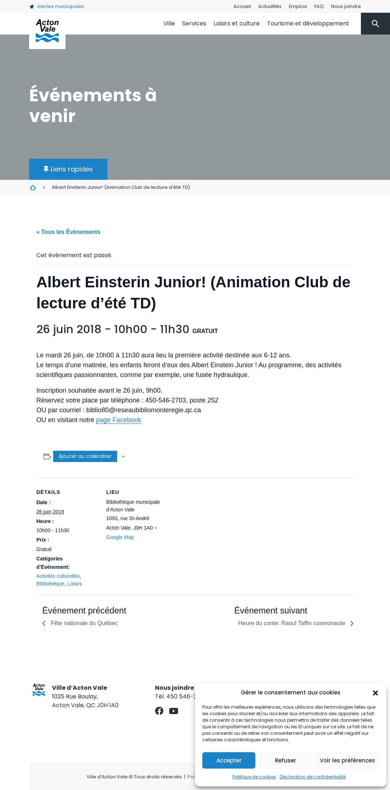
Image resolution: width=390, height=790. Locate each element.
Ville (169, 23)
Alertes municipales (56, 6)
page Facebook (118, 420)
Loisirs (74, 584)
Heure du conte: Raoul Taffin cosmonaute (292, 623)
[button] (375, 692)
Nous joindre (346, 6)
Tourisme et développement (308, 23)
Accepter (229, 760)
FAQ (319, 6)
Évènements (32, 187)
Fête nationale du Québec (83, 623)
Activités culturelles (58, 576)
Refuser (285, 760)
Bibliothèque (50, 584)
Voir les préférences (347, 760)
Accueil (242, 6)
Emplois (298, 6)
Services (194, 23)
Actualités (270, 6)
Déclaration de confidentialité (313, 777)
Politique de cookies (254, 777)
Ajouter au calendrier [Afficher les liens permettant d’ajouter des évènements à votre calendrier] (85, 456)
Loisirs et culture (237, 23)
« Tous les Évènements (68, 232)
